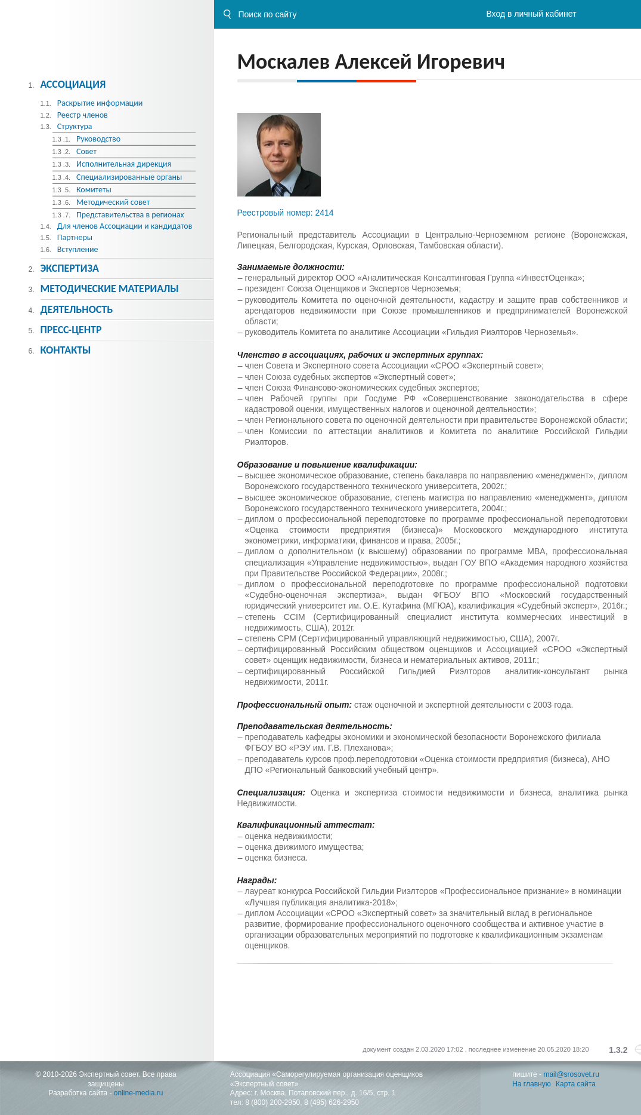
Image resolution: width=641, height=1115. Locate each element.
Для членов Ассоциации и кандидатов (125, 226)
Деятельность (76, 309)
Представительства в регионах (130, 215)
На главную (531, 1084)
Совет (86, 151)
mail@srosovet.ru (571, 1074)
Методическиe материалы (109, 288)
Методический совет (113, 202)
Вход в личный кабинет (531, 14)
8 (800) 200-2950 (272, 1102)
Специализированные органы (129, 177)
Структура (74, 126)
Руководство (98, 139)
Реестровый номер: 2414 (285, 212)
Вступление (77, 249)
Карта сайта (576, 1084)
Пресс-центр (70, 329)
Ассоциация (73, 84)
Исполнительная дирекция (123, 164)
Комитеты (94, 190)
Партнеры (74, 237)
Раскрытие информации (100, 103)
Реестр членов (82, 115)
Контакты (65, 350)
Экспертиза (69, 268)
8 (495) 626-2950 (331, 1102)
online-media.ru (138, 1093)
